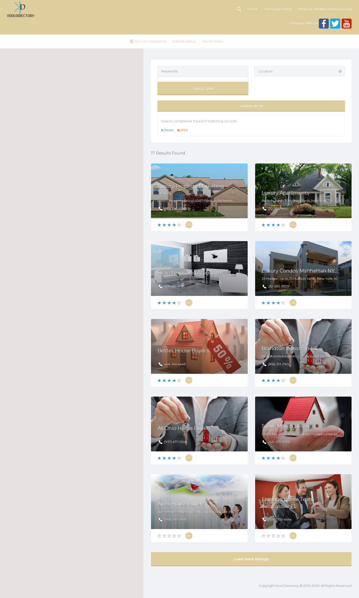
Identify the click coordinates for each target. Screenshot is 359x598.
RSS (184, 130)
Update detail (251, 106)
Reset (169, 130)
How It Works (212, 41)
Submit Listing (184, 41)
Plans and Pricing (278, 9)
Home (252, 9)
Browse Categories (150, 41)
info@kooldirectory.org (333, 9)
